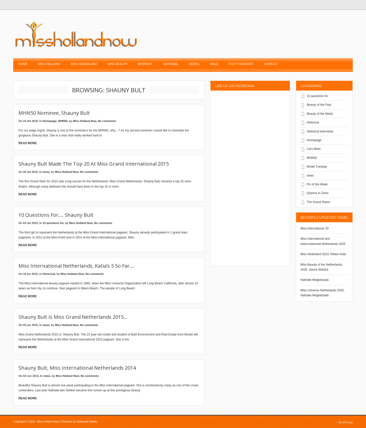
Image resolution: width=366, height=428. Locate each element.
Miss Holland (49, 64)
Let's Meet (314, 149)
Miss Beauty (117, 64)
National (171, 64)
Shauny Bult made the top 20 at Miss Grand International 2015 (93, 163)
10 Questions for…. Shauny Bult (55, 215)
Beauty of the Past (319, 105)
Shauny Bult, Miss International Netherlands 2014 (77, 367)
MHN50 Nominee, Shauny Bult (54, 112)
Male (214, 64)
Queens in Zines (318, 193)
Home (22, 64)
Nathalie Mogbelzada (315, 280)
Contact (271, 64)
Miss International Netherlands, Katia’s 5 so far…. (76, 265)
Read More (27, 143)
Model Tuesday (317, 166)
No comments (107, 120)
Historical (49, 273)
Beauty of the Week (320, 113)
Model (194, 64)
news (46, 171)
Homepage (50, 120)
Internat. (145, 64)
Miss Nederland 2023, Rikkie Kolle (323, 254)
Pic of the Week (317, 184)
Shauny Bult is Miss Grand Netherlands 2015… (72, 317)
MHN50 (62, 120)
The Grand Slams (318, 202)
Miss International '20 (315, 228)
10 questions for (53, 222)
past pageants (241, 64)
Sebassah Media (87, 421)
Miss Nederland (84, 64)
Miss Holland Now (84, 120)
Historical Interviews (320, 131)
